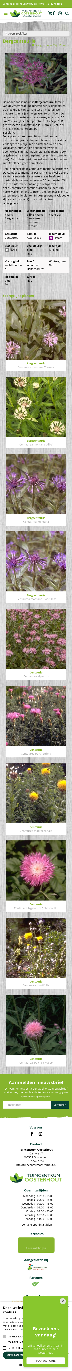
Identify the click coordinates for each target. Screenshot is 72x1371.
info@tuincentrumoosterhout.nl (36, 1165)
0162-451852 (36, 1161)
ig (60, 13)
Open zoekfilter (16, 33)
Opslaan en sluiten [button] (20, 1355)
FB (32, 1134)
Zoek (67, 13)
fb (54, 13)
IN (40, 1134)
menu (6, 13)
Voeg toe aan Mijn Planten (52, 45)
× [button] (67, 1305)
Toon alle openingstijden (36, 1224)
